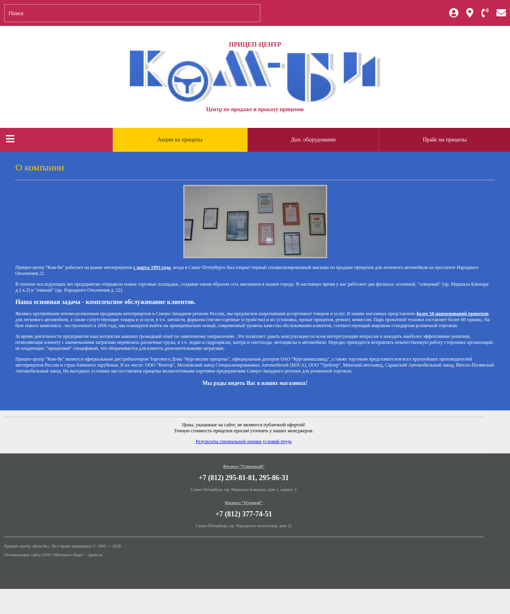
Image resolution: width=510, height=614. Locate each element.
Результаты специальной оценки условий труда (243, 441)
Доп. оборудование (313, 140)
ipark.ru (95, 554)
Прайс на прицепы (445, 140)
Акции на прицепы (179, 140)
